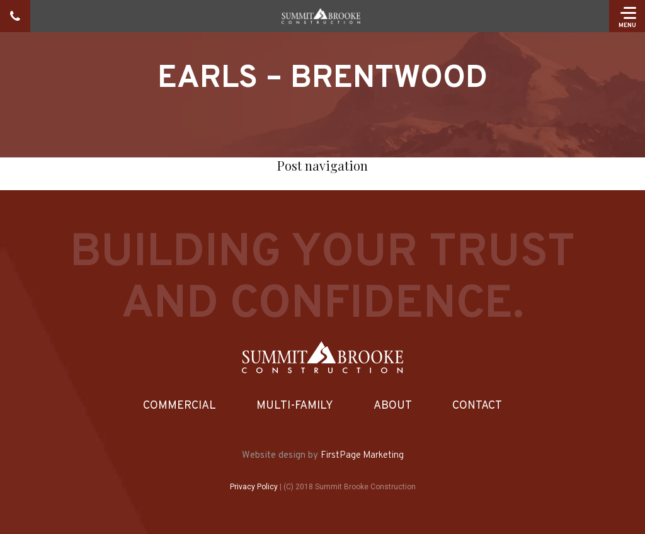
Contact (477, 406)
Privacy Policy (254, 486)
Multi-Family (294, 406)
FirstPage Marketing (362, 456)
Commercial (179, 406)
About (393, 406)
